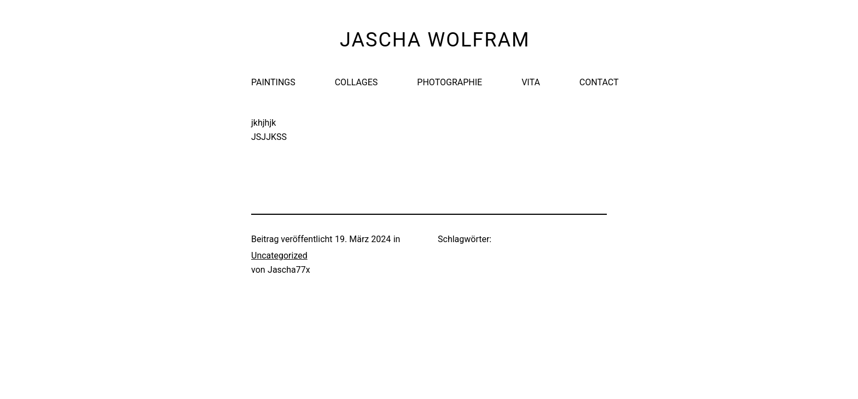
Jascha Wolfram (435, 39)
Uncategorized (279, 255)
